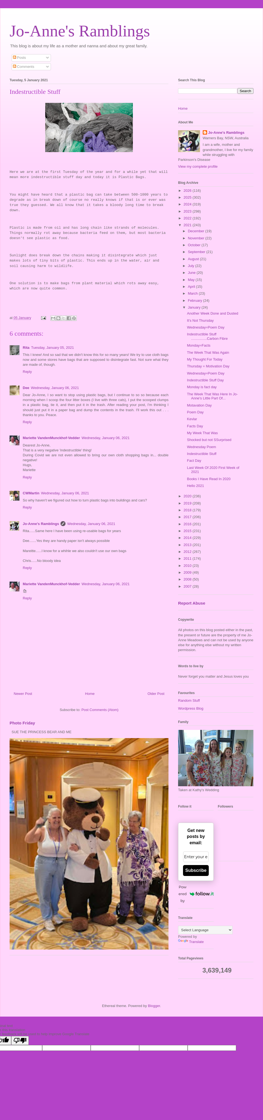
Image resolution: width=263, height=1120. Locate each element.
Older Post (156, 694)
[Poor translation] (20, 1040)
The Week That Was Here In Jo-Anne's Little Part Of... (212, 396)
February (195, 300)
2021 (188, 225)
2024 (188, 204)
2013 (188, 545)
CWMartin (31, 493)
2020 (188, 496)
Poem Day (195, 412)
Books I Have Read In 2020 (208, 479)
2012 (188, 552)
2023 (188, 211)
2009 (188, 572)
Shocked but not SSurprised (209, 440)
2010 (188, 566)
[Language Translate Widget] (205, 930)
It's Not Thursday (200, 320)
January (195, 307)
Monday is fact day (201, 387)
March (193, 293)
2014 (188, 538)
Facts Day (195, 426)
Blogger (154, 1006)
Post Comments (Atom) (99, 710)
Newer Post (23, 694)
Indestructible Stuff (201, 454)
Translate (191, 942)
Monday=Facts (198, 345)
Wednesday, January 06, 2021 (55, 388)
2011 (188, 558)
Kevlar (192, 419)
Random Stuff (189, 700)
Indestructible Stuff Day (205, 380)
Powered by (196, 894)
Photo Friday (22, 723)
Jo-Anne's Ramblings (80, 31)
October (195, 245)
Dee (26, 388)
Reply (27, 372)
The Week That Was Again (208, 352)
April (192, 287)
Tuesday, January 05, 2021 (52, 348)
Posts (19, 58)
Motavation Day (199, 405)
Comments (23, 67)
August (194, 259)
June (192, 273)
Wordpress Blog (190, 708)
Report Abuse (191, 603)
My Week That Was (202, 433)
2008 (188, 579)
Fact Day (194, 461)
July (191, 266)
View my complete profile (198, 166)
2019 (188, 503)
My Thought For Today (204, 359)
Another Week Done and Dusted (212, 313)
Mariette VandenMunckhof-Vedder (51, 438)
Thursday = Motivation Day (208, 366)
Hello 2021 (195, 486)
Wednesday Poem (201, 447)
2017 (188, 517)
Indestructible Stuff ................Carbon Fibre (207, 336)
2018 (188, 510)
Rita (26, 348)
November (196, 238)
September (197, 252)
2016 (188, 524)
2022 (188, 218)
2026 (188, 190)
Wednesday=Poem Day (205, 327)
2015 (188, 531)
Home (90, 694)
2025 (188, 197)
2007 (188, 586)
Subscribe (195, 870)
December (196, 231)
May (192, 280)
